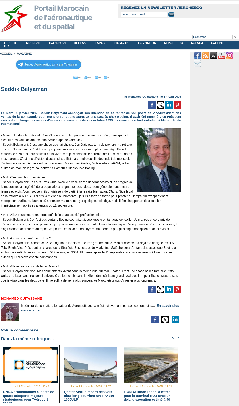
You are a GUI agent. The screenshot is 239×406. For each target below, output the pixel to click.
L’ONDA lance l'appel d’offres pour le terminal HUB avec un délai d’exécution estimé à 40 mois (147, 394)
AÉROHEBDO (174, 43)
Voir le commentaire (19, 329)
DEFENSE (81, 43)
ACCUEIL (10, 43)
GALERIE (217, 43)
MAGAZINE (122, 43)
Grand (104, 76)
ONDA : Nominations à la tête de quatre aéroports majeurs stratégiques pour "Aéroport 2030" (28, 394)
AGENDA (197, 43)
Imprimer (86, 76)
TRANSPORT (58, 43)
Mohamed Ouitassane (143, 95)
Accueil (6, 53)
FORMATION (147, 43)
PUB (6, 46)
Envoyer (65, 76)
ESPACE (101, 43)
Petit (120, 76)
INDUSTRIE (33, 43)
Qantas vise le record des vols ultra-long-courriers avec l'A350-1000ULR (89, 394)
